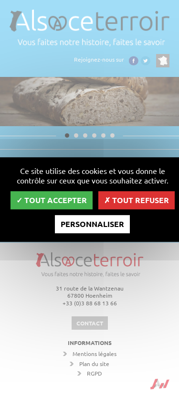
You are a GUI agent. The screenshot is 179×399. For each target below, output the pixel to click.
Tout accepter (51, 200)
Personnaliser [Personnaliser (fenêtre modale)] (92, 224)
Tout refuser (136, 200)
